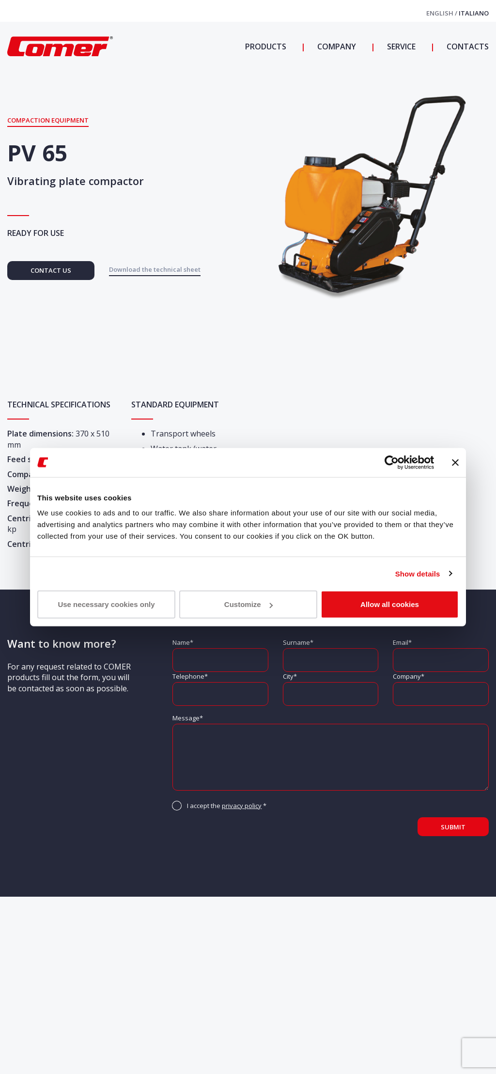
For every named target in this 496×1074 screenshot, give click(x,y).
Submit (453, 827)
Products (265, 46)
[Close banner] (455, 462)
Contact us (51, 270)
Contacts (467, 46)
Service (400, 46)
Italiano (474, 13)
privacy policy (242, 805)
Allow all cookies (389, 604)
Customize (248, 604)
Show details (417, 573)
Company (335, 46)
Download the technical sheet (155, 269)
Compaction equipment (48, 120)
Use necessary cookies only (106, 604)
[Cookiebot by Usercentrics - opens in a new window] (391, 462)
